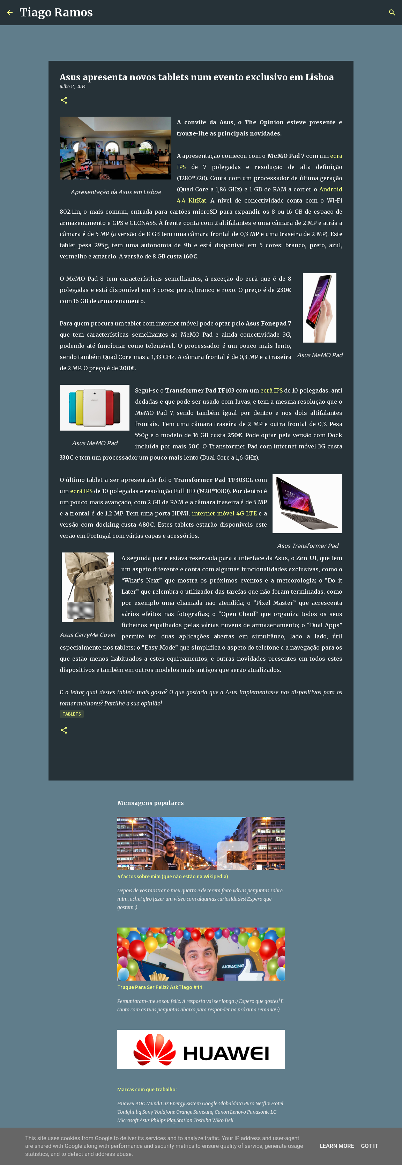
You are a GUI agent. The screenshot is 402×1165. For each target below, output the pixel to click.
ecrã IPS (271, 390)
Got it (369, 1146)
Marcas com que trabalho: (147, 1089)
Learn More (337, 1146)
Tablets (71, 714)
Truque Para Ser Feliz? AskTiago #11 (159, 987)
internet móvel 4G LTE (224, 513)
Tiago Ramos (56, 13)
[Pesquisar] (102, 12)
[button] (64, 100)
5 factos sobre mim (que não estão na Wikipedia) (172, 876)
